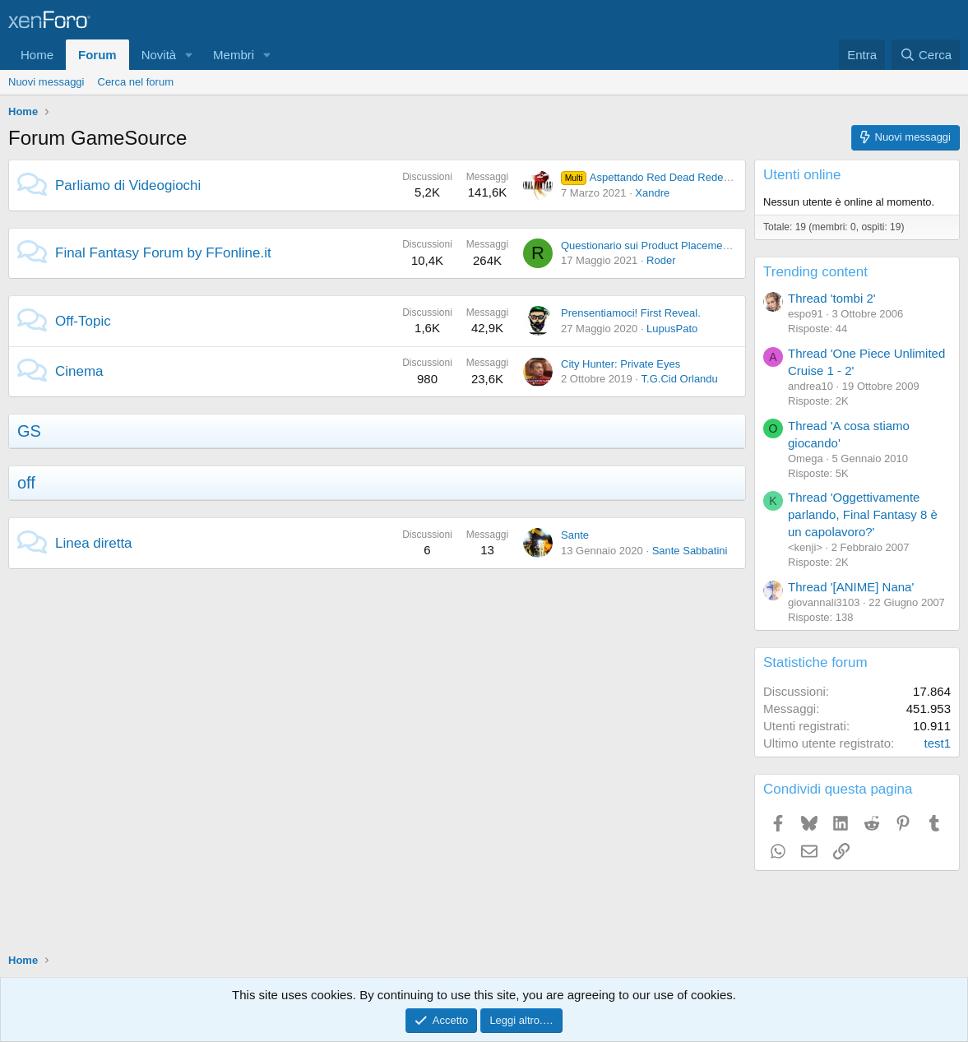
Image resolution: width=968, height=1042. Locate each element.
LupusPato (671, 328)
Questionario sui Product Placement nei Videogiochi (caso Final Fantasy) (733, 245)
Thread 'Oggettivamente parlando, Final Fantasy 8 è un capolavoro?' (863, 514)
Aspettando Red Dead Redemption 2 (662, 177)
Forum (97, 55)
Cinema (79, 371)
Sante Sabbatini (690, 550)
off (26, 483)
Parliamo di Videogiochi (128, 185)
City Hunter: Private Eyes (620, 364)
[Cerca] (926, 54)
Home (37, 55)
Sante (575, 535)
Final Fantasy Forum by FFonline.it (163, 253)
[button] (189, 54)
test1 (937, 743)
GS (29, 431)
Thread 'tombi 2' (832, 298)
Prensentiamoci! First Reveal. (631, 313)
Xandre (652, 193)
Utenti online (802, 175)
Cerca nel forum (136, 82)
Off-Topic (83, 321)
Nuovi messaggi (46, 82)
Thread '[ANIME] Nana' (851, 587)
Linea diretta (93, 543)
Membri (233, 55)
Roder (660, 260)
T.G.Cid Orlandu (679, 379)
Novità (159, 55)
